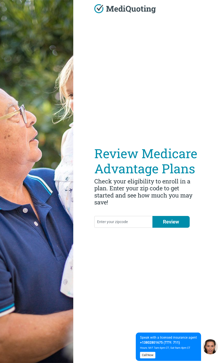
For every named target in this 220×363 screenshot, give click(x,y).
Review (171, 222)
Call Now (147, 355)
